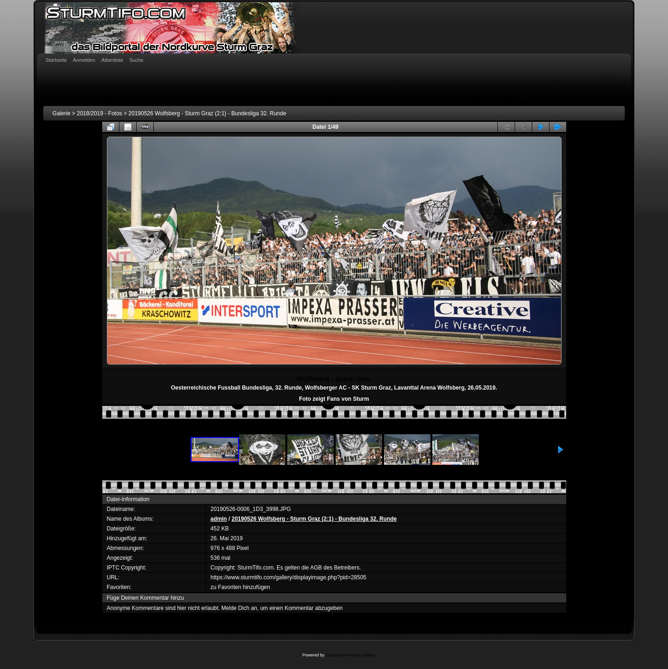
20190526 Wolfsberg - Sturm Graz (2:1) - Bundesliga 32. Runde (207, 113)
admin (219, 519)
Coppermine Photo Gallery (350, 655)
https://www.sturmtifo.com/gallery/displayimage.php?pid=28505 (288, 577)
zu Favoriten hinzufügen (240, 587)
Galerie (62, 113)
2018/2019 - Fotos (99, 113)
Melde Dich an (239, 608)
